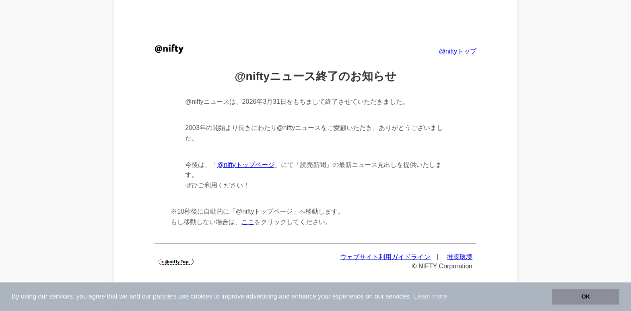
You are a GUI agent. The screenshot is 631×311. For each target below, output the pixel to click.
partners (165, 296)
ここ (247, 221)
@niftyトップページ (245, 164)
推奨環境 (459, 256)
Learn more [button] (430, 296)
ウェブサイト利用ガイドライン (385, 256)
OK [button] (586, 296)
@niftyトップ (457, 51)
